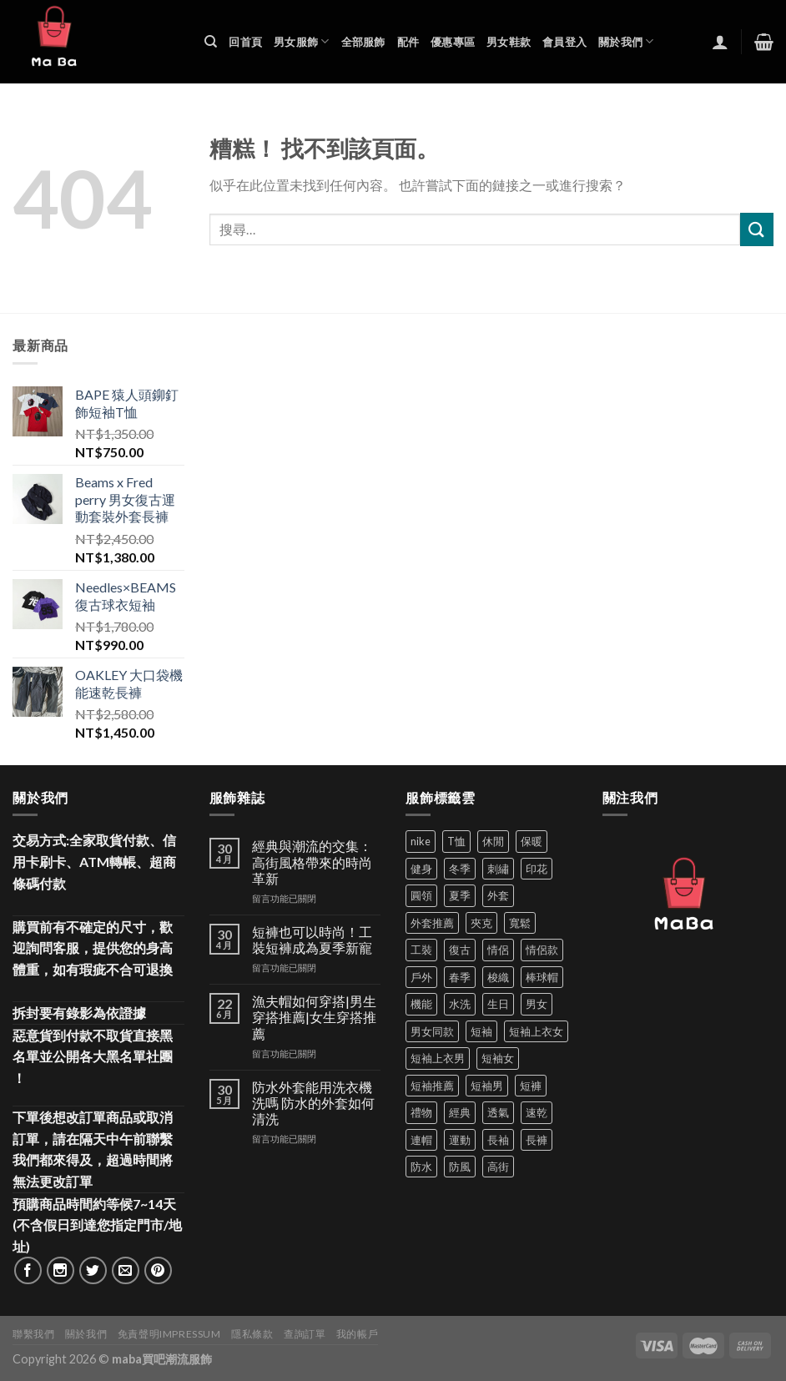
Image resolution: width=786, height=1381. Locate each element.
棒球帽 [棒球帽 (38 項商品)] (542, 977)
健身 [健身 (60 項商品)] (421, 868)
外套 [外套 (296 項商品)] (498, 895)
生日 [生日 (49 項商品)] (498, 1004)
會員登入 (564, 41)
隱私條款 (252, 1334)
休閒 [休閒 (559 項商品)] (493, 841)
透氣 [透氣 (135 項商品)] (498, 1112)
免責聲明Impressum (169, 1334)
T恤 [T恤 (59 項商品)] (456, 841)
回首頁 (245, 41)
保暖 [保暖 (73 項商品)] (531, 841)
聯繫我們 (33, 1334)
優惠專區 (453, 41)
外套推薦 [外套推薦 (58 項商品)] (432, 923)
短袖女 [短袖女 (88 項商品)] (497, 1058)
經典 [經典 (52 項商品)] (460, 1112)
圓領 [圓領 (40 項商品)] (421, 895)
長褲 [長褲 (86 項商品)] (536, 1140)
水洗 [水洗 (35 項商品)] (460, 1004)
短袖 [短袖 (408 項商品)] (481, 1031)
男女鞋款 (508, 41)
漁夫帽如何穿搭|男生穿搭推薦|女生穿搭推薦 (314, 1017)
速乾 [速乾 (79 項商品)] (536, 1112)
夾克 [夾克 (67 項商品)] (481, 923)
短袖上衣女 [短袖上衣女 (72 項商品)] (536, 1031)
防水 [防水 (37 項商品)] (421, 1166)
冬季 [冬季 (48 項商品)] (460, 868)
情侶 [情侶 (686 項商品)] (498, 949)
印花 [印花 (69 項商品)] (536, 868)
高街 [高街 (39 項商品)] (498, 1166)
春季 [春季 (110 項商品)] (460, 977)
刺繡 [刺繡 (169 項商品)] (498, 868)
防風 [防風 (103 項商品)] (460, 1166)
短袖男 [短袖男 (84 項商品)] (487, 1085)
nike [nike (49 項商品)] (421, 841)
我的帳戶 (357, 1334)
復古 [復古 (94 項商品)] (460, 949)
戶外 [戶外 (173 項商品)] (421, 977)
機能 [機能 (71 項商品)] (421, 1004)
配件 (408, 41)
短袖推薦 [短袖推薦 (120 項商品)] (432, 1085)
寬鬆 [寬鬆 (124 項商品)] (520, 923)
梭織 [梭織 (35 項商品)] (498, 977)
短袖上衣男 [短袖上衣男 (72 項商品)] (438, 1058)
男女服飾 (301, 41)
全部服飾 (363, 41)
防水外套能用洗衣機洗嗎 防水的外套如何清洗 (313, 1102)
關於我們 (625, 41)
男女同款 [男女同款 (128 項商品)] (432, 1031)
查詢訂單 (304, 1334)
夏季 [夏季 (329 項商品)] (460, 895)
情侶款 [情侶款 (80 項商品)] (542, 949)
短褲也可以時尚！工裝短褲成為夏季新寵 (312, 939)
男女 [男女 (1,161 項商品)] (536, 1004)
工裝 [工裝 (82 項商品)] (421, 949)
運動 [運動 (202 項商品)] (460, 1140)
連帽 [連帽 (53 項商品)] (421, 1140)
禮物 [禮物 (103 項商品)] (421, 1112)
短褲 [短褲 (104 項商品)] (531, 1085)
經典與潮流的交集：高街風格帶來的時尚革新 (312, 861)
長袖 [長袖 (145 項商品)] (498, 1140)
